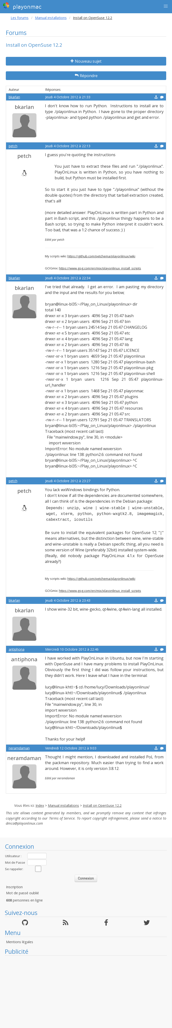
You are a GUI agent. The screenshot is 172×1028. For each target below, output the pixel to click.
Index (40, 805)
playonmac (22, 6)
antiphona (16, 649)
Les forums (20, 17)
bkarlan (14, 97)
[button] (165, 6)
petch (13, 146)
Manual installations (51, 17)
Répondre (86, 75)
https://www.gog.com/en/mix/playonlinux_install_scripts (100, 268)
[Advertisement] (86, 992)
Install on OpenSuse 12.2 (102, 805)
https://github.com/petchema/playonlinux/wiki (101, 256)
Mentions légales (19, 942)
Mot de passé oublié (22, 893)
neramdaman (19, 748)
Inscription (14, 887)
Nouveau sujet (86, 61)
